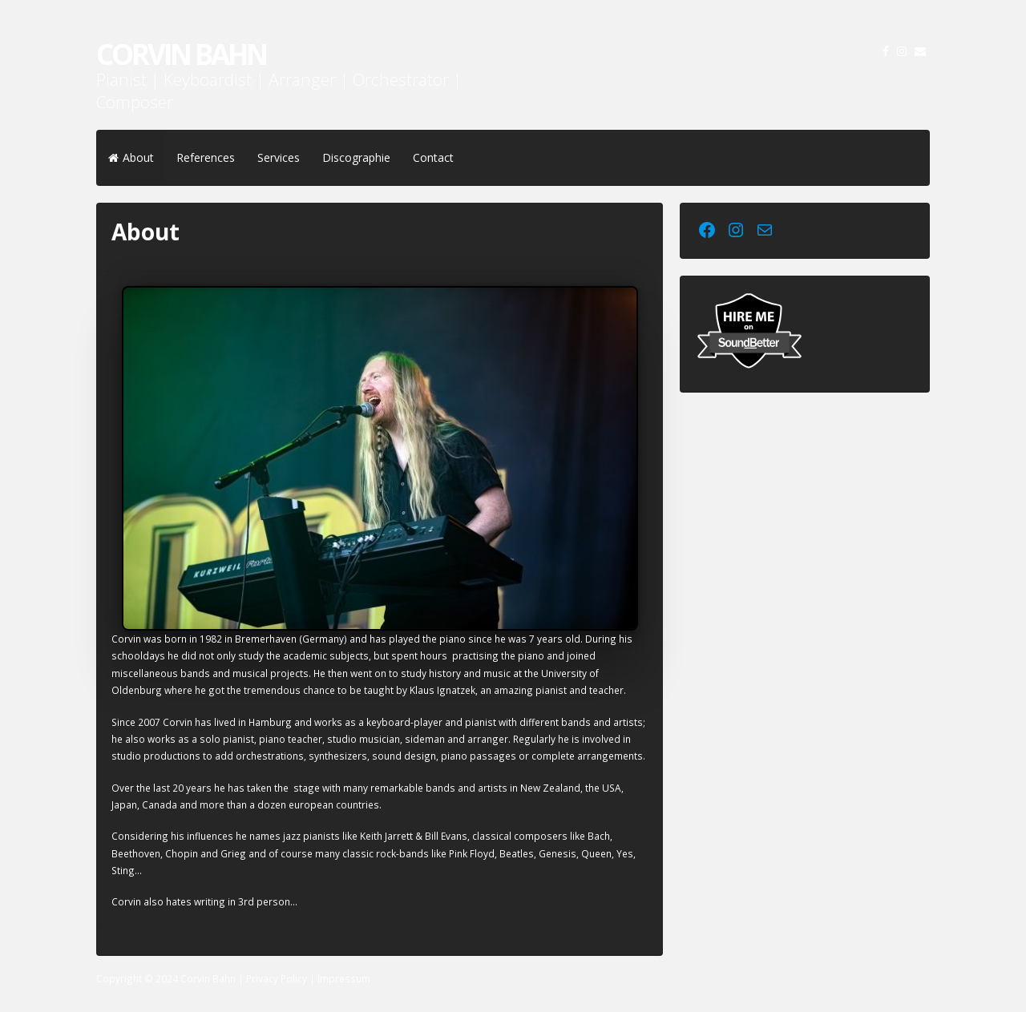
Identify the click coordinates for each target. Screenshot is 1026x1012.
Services (278, 157)
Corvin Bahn (181, 54)
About (131, 157)
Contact (433, 157)
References (205, 157)
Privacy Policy (276, 978)
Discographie (356, 157)
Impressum (343, 978)
